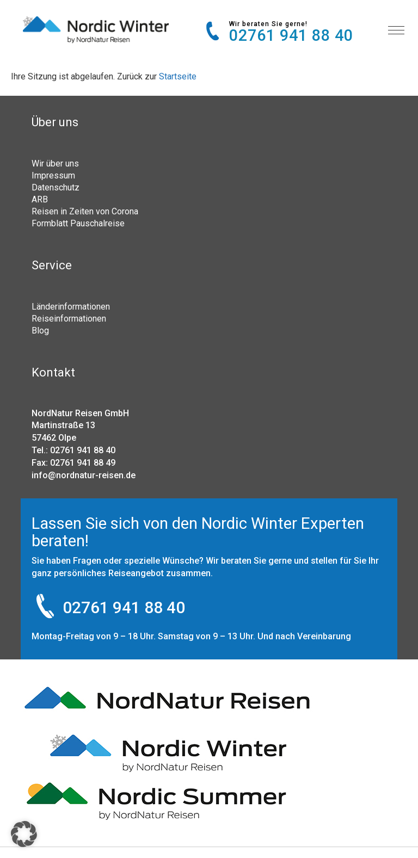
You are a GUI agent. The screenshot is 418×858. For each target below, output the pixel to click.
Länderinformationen (71, 306)
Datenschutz (55, 187)
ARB (40, 199)
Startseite (177, 76)
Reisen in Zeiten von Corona (85, 211)
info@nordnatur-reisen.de (84, 475)
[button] (24, 834)
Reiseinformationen (69, 318)
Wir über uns (55, 163)
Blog (40, 330)
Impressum (53, 175)
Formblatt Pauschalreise (78, 223)
